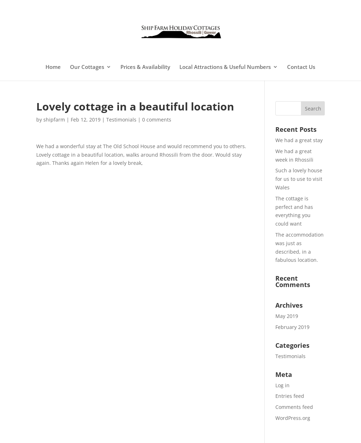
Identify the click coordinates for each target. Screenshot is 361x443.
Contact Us (301, 67)
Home (53, 67)
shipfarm (54, 119)
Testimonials (121, 119)
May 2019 (286, 316)
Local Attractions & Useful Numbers (225, 67)
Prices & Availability (145, 67)
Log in (282, 385)
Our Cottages (87, 67)
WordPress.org (292, 418)
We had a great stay (299, 140)
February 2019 (292, 327)
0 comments (156, 119)
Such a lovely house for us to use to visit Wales (298, 179)
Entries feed (289, 396)
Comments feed (294, 407)
